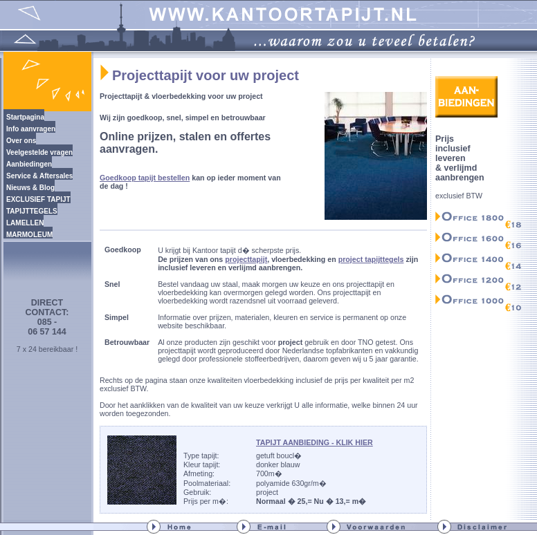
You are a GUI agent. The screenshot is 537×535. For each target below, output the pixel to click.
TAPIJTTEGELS (31, 211)
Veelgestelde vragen (39, 152)
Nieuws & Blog (30, 187)
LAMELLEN (25, 223)
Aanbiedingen (29, 164)
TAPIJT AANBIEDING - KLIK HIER (314, 442)
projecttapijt (246, 259)
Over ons (21, 140)
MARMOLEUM (29, 234)
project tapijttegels (371, 259)
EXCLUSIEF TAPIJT (38, 199)
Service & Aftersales (39, 176)
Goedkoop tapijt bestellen (145, 177)
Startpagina (25, 117)
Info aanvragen (30, 129)
